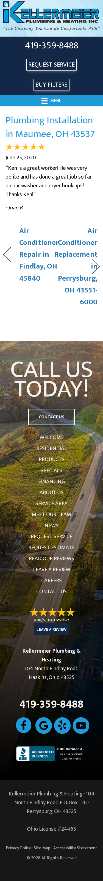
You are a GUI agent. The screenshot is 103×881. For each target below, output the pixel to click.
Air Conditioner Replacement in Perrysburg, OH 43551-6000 (76, 266)
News (51, 525)
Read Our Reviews (51, 558)
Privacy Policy (18, 848)
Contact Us (51, 591)
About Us (51, 492)
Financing (51, 481)
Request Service (51, 536)
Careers (51, 580)
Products (52, 459)
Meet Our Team (51, 514)
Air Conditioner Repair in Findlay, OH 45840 (39, 254)
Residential (51, 448)
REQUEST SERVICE (51, 65)
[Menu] (51, 100)
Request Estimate (51, 547)
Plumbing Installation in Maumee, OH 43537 (50, 127)
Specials (51, 470)
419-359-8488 (51, 45)
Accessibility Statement (75, 848)
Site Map (42, 848)
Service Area (51, 503)
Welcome (52, 437)
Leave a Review (51, 569)
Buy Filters (51, 85)
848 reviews (58, 620)
